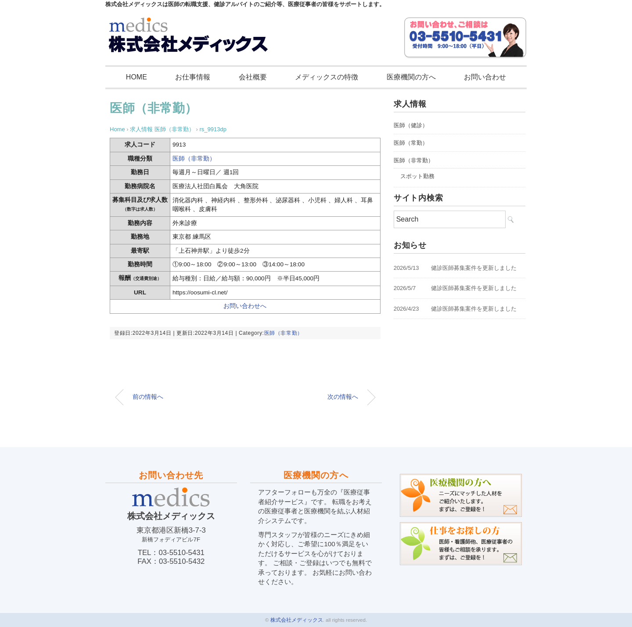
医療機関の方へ (411, 77)
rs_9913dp (212, 129)
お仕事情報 (192, 77)
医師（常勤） (411, 143)
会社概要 (253, 77)
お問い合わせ (485, 77)
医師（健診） (411, 125)
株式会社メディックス (296, 620)
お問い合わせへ (244, 306)
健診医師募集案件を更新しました (474, 268)
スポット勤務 (417, 176)
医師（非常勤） (154, 108)
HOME (136, 77)
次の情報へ (342, 396)
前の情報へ (148, 396)
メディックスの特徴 (326, 77)
